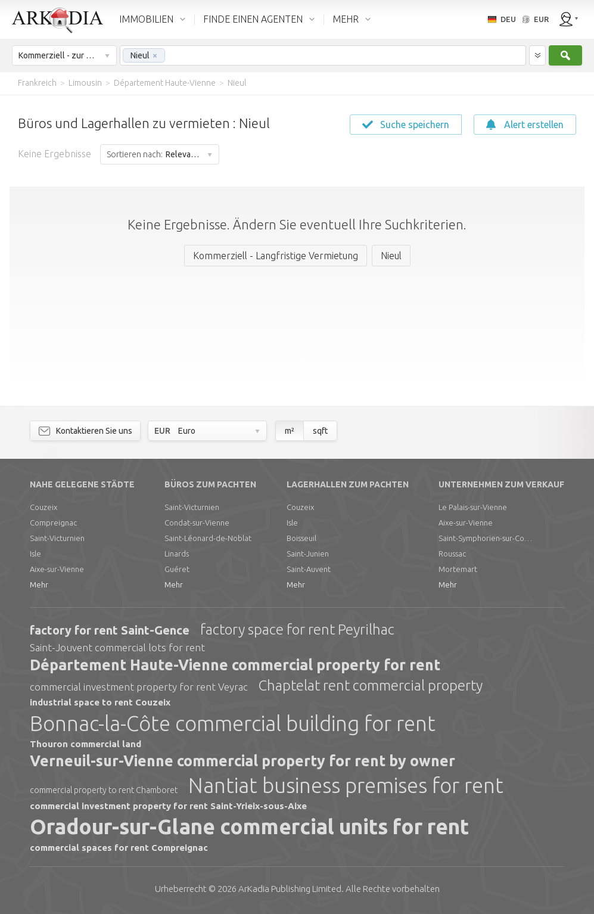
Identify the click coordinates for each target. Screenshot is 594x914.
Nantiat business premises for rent (345, 785)
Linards (176, 553)
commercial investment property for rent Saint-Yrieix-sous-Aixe (168, 806)
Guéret (176, 569)
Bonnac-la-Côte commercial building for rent (233, 723)
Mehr (39, 584)
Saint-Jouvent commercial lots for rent (117, 647)
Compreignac (53, 522)
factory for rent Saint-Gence (109, 630)
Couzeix (43, 507)
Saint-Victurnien (57, 538)
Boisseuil (301, 538)
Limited (289, 889)
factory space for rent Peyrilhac (297, 629)
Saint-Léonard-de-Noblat (207, 538)
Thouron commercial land (85, 744)
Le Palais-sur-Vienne (472, 507)
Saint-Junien (308, 553)
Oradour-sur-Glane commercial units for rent (249, 826)
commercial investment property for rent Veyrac (139, 686)
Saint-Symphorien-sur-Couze (486, 538)
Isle (35, 553)
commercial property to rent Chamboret (104, 790)
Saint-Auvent (309, 569)
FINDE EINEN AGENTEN (253, 19)
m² (289, 431)
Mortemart (457, 569)
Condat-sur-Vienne (196, 522)
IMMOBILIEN (146, 19)
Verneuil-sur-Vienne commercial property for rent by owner (242, 761)
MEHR (345, 19)
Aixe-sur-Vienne (57, 569)
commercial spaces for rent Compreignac (119, 848)
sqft (320, 431)
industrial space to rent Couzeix (100, 702)
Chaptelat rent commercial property (371, 685)
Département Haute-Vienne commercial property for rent (235, 665)
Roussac (452, 553)
